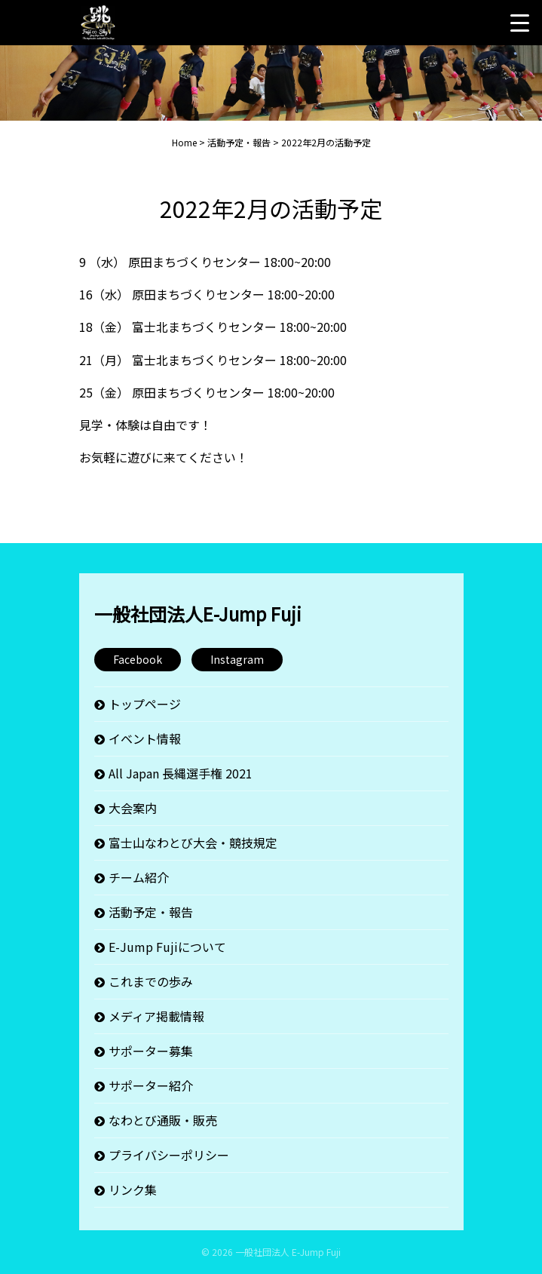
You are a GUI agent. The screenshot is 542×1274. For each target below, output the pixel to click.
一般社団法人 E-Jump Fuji (288, 1251)
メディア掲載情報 (156, 1016)
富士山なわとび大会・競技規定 (193, 842)
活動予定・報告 (151, 912)
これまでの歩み (151, 981)
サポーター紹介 (151, 1085)
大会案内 (133, 808)
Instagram (237, 659)
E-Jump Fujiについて (167, 947)
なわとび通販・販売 (163, 1120)
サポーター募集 (151, 1051)
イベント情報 (145, 738)
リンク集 (133, 1189)
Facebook (137, 659)
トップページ (145, 704)
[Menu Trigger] (519, 22)
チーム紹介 (139, 877)
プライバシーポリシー (169, 1155)
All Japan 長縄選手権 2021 (181, 773)
